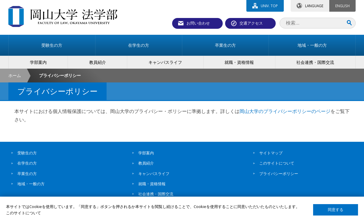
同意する (335, 209)
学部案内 (146, 153)
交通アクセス (251, 23)
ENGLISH (342, 5)
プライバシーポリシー (278, 173)
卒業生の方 (27, 173)
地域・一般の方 (31, 183)
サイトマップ (271, 153)
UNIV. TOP (269, 5)
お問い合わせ (198, 23)
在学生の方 (27, 163)
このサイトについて (276, 163)
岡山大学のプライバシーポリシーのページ (284, 111)
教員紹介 (146, 163)
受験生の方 (27, 153)
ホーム (14, 75)
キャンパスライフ (153, 173)
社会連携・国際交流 (155, 194)
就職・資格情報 (152, 183)
